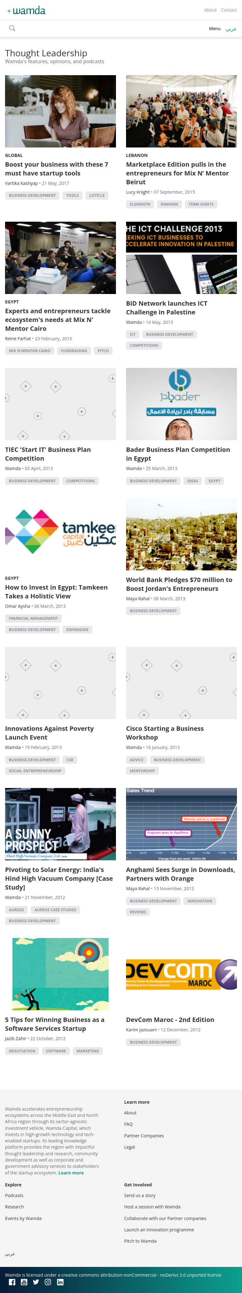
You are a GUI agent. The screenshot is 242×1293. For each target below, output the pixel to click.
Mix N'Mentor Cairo (29, 350)
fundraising (74, 350)
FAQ (128, 1124)
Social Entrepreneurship (35, 771)
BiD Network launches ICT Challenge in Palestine (166, 307)
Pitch (103, 350)
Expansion (77, 629)
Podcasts (14, 1195)
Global (14, 155)
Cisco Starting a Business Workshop (165, 732)
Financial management (33, 618)
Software (56, 1051)
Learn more (71, 1173)
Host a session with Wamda (152, 1207)
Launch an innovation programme (159, 1230)
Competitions (144, 345)
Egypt (12, 302)
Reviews (138, 912)
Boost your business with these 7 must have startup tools (56, 168)
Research (14, 1207)
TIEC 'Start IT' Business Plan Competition (48, 454)
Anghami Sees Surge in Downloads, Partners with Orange (180, 874)
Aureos (16, 910)
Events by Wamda (23, 1218)
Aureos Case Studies (55, 910)
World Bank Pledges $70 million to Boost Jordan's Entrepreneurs (179, 584)
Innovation (199, 901)
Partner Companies (144, 1136)
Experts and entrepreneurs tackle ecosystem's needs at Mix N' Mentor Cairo (58, 320)
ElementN (140, 204)
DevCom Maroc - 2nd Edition (170, 1019)
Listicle (97, 195)
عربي (231, 28)
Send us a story (139, 1195)
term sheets (201, 204)
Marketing (88, 1051)
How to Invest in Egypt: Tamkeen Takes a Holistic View (56, 591)
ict (133, 334)
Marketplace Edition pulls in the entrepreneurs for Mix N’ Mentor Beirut (177, 173)
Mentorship (142, 771)
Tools (72, 195)
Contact (229, 10)
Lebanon (137, 155)
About (210, 10)
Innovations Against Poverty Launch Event (49, 732)
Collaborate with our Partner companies (165, 1218)
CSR (69, 760)
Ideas (192, 481)
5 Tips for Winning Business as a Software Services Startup (55, 1024)
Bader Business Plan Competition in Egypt (178, 454)
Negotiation (22, 1051)
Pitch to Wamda (140, 1241)
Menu (215, 28)
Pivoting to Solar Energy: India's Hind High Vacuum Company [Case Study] (59, 878)
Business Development (32, 195)
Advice (136, 760)
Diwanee (169, 204)
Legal (129, 1147)
